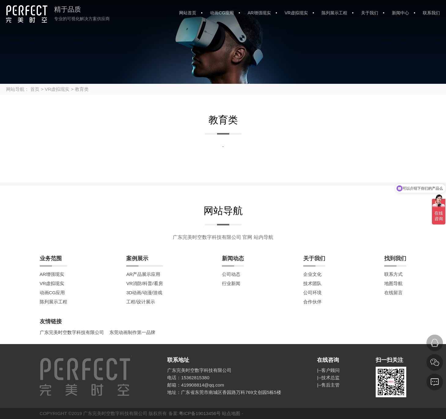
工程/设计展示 (140, 301)
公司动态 (231, 274)
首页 (34, 89)
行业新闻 (231, 283)
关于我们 (369, 12)
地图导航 (393, 283)
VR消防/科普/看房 (144, 283)
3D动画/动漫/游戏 (144, 292)
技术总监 (330, 377)
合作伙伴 (312, 301)
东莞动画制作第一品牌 (132, 332)
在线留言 (393, 292)
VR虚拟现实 (296, 12)
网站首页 (187, 12)
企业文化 (312, 274)
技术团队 (312, 283)
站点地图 (231, 413)
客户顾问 (330, 370)
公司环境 (312, 292)
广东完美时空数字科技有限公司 (72, 332)
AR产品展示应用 (143, 274)
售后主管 (330, 384)
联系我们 (431, 12)
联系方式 (393, 274)
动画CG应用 (222, 12)
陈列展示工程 (334, 12)
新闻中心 (400, 12)
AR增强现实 (259, 12)
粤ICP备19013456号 (200, 413)
